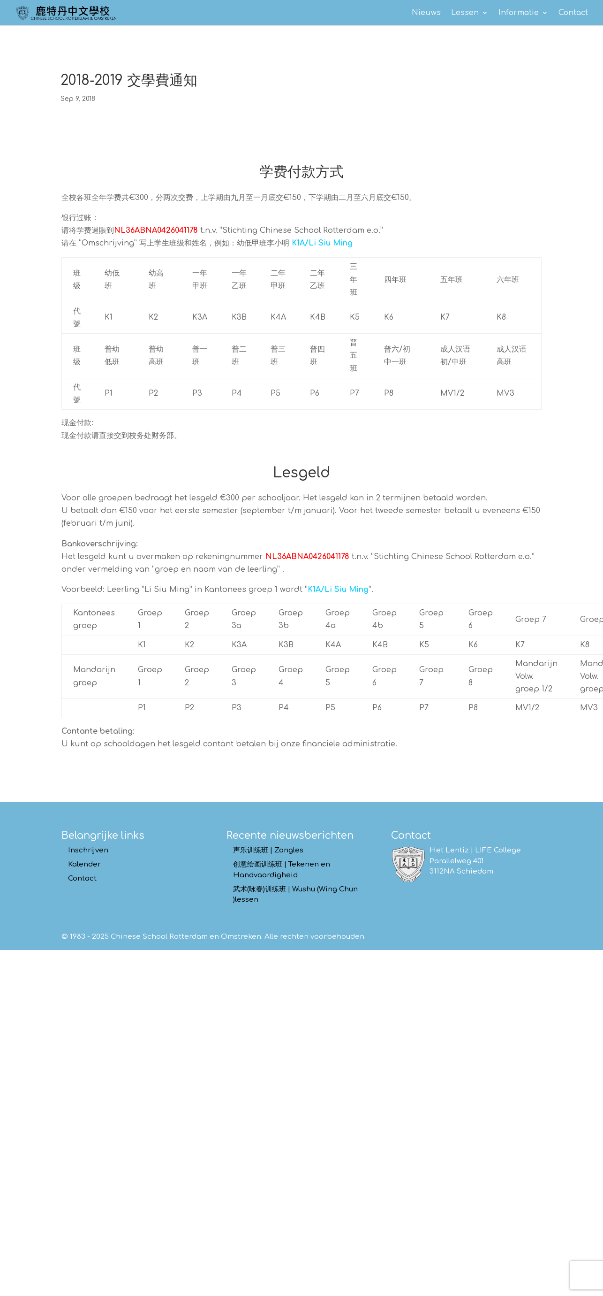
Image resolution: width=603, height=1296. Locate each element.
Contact (573, 13)
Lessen (465, 13)
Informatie (518, 13)
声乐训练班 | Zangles (268, 850)
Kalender (84, 864)
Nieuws (426, 13)
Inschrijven (88, 850)
